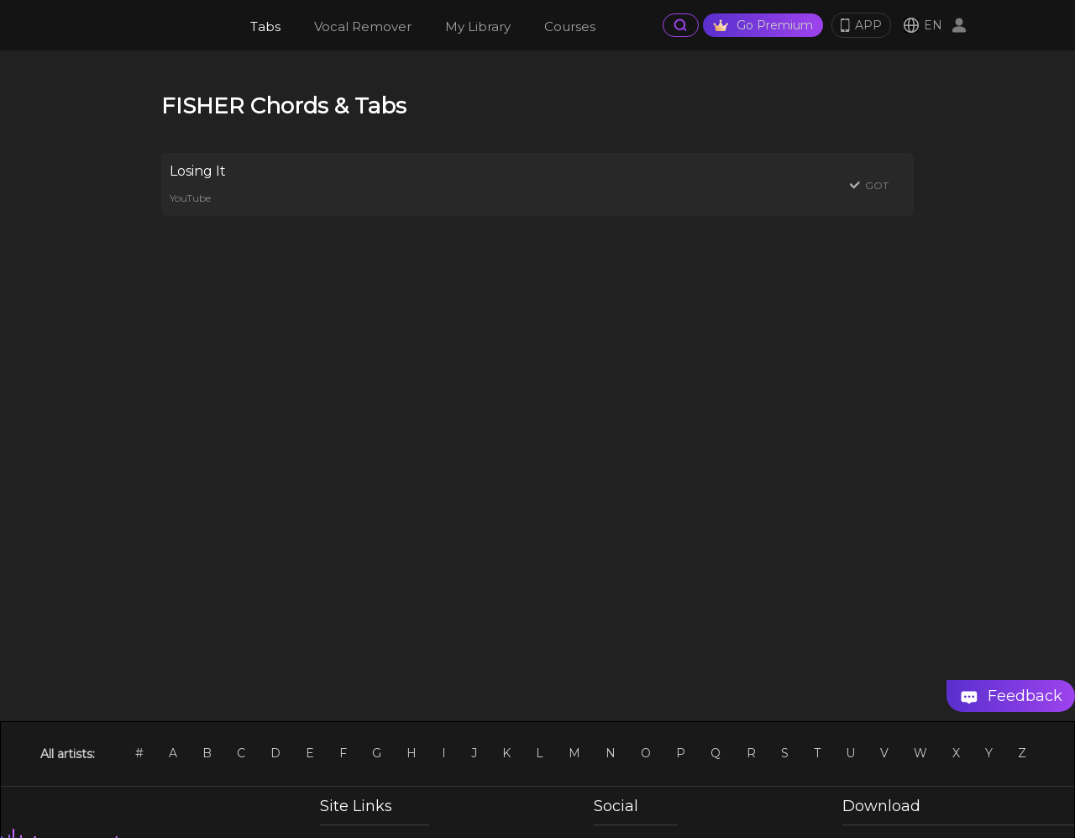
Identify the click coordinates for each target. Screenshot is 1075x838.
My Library (478, 26)
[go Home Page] (165, 25)
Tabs (265, 26)
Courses (569, 26)
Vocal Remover (363, 26)
